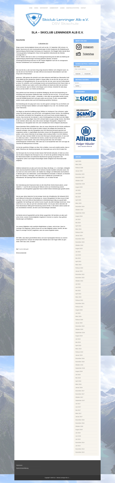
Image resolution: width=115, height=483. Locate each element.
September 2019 (80, 332)
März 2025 (78, 203)
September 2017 (80, 400)
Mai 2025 (78, 196)
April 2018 (78, 381)
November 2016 (79, 423)
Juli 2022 (77, 284)
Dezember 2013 (79, 449)
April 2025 (78, 200)
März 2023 (78, 264)
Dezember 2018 (79, 358)
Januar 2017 (78, 416)
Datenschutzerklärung (22, 468)
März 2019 (78, 348)
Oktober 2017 (79, 397)
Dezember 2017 (79, 390)
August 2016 (79, 429)
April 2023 (78, 261)
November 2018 (79, 361)
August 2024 (79, 216)
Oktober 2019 (79, 329)
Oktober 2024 (79, 209)
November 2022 (79, 277)
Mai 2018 (78, 378)
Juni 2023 (78, 255)
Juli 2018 (77, 374)
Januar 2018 (78, 387)
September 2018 (80, 368)
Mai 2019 (78, 342)
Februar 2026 (79, 167)
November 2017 (79, 394)
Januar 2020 (78, 323)
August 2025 (79, 187)
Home (30, 8)
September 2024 (80, 213)
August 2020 (79, 310)
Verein (36, 8)
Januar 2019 (78, 355)
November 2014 (79, 442)
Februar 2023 (79, 268)
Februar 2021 (79, 306)
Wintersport (44, 8)
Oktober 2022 (79, 281)
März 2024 (78, 229)
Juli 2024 (77, 219)
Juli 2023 (77, 251)
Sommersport (54, 8)
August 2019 (79, 336)
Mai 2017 (78, 410)
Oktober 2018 (79, 365)
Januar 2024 (78, 235)
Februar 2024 (79, 232)
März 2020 (78, 316)
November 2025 (79, 177)
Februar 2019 (79, 352)
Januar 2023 (78, 271)
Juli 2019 (77, 339)
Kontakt (83, 8)
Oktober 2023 (79, 245)
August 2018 (79, 371)
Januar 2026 (78, 171)
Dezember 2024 (79, 206)
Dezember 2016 (79, 420)
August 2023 (79, 248)
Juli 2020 (77, 313)
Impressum (19, 465)
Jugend (62, 8)
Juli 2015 (77, 439)
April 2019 (78, 345)
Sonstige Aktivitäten (72, 8)
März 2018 (78, 384)
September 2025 (80, 184)
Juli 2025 (77, 190)
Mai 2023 (78, 258)
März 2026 (78, 164)
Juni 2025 (78, 193)
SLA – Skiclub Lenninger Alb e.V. (57, 32)
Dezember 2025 (79, 174)
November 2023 (79, 242)
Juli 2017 (77, 403)
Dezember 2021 (79, 303)
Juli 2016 (77, 433)
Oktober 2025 (79, 180)
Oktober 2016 (79, 426)
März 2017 (78, 413)
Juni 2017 (78, 407)
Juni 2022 (78, 287)
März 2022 (78, 297)
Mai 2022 (78, 290)
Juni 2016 (78, 436)
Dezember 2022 (79, 274)
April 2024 (78, 226)
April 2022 (78, 293)
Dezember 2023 (79, 239)
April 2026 (78, 161)
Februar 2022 (79, 300)
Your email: (77, 66)
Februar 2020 (79, 319)
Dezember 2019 (79, 326)
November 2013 (79, 452)
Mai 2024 (78, 222)
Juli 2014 (77, 445)
